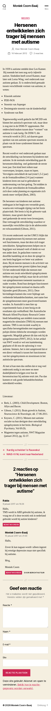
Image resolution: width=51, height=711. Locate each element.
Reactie (7, 605)
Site (4, 657)
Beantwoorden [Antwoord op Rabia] (11, 525)
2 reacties (38, 53)
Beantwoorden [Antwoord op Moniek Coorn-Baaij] (13, 573)
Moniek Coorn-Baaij (25, 5)
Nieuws (25, 18)
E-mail (6, 644)
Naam (6, 631)
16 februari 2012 (19, 53)
